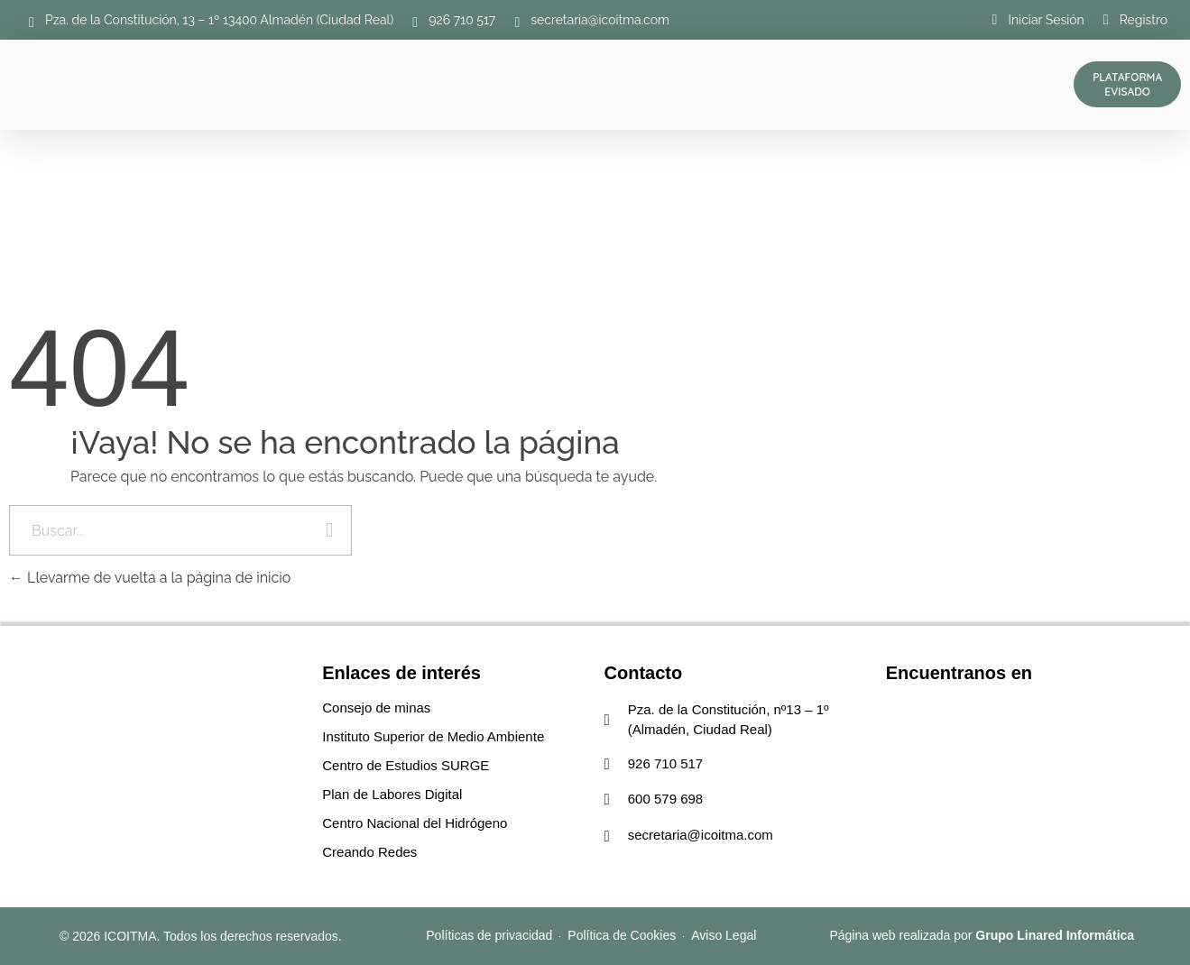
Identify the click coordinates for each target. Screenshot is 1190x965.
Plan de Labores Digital (392, 794)
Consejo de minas (376, 707)
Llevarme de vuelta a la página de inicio (150, 577)
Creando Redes (369, 851)
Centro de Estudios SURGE (405, 765)
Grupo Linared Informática (1054, 935)
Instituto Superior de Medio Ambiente (433, 736)
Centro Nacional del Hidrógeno (414, 823)
